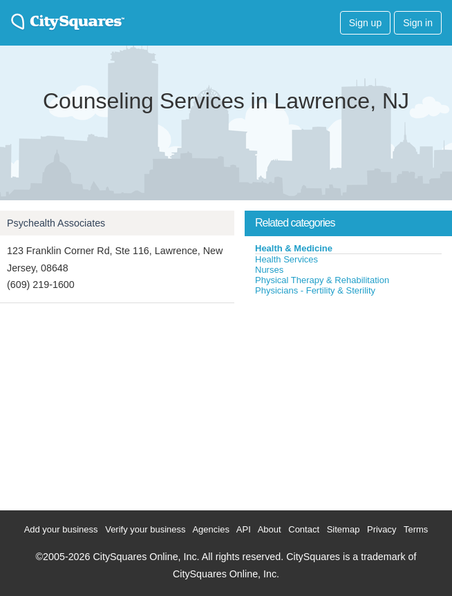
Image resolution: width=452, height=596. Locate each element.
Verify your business (145, 529)
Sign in (418, 22)
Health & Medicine (293, 248)
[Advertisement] (348, 400)
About (269, 529)
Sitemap (343, 529)
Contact (303, 529)
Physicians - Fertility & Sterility (315, 290)
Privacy (382, 529)
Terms (416, 529)
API (243, 529)
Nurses (269, 270)
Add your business (61, 529)
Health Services (286, 259)
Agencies (210, 529)
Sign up (365, 22)
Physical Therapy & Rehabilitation (322, 280)
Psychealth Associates (56, 223)
